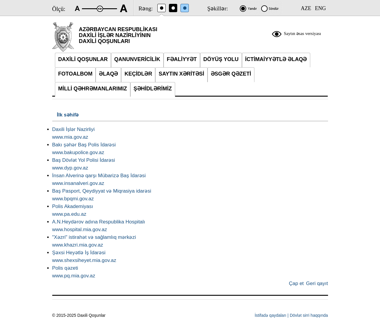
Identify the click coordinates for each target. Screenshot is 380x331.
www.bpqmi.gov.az (73, 199)
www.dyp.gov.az (70, 168)
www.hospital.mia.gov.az (79, 229)
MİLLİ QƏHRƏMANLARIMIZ (92, 89)
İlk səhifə (68, 115)
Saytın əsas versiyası (302, 33)
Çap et (296, 283)
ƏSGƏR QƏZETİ (231, 74)
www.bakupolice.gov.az (78, 152)
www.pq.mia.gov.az (73, 276)
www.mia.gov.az (70, 137)
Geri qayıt (317, 283)
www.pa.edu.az (69, 214)
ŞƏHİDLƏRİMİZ (153, 89)
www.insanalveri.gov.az (78, 183)
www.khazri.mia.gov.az (77, 245)
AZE (306, 8)
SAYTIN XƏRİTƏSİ (181, 74)
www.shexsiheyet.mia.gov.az (84, 260)
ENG (320, 8)
